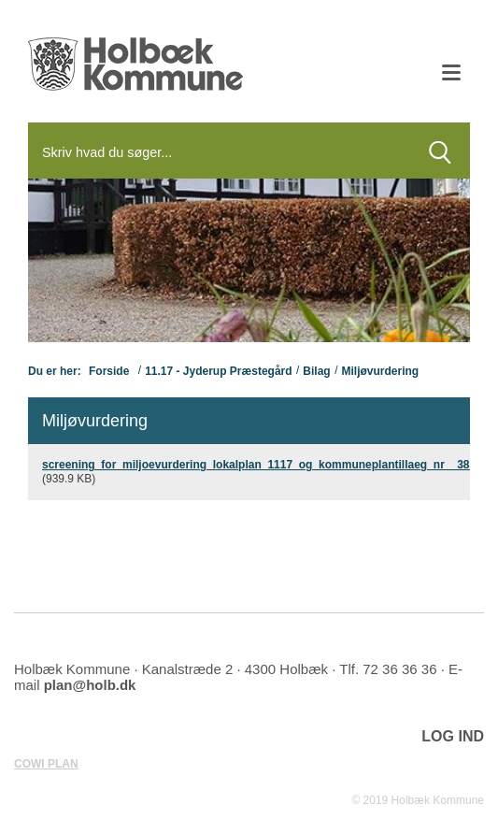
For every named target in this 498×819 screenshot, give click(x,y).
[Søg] (219, 152)
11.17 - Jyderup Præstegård (218, 371)
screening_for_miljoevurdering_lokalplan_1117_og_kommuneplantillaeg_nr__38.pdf (266, 464)
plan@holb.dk (90, 685)
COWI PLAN (46, 763)
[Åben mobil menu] (451, 74)
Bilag (316, 371)
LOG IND (452, 736)
